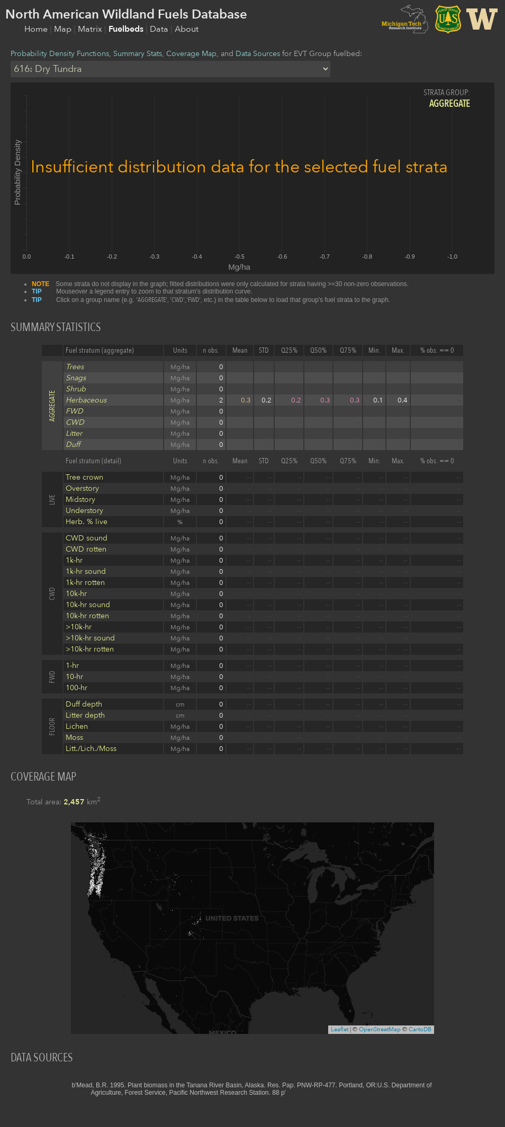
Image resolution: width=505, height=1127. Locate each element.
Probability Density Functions (60, 54)
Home (37, 29)
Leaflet (339, 1029)
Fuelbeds (127, 29)
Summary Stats (137, 54)
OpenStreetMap (380, 1029)
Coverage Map (191, 54)
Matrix (91, 29)
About (187, 29)
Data (160, 29)
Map (64, 29)
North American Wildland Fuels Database (126, 14)
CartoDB (420, 1029)
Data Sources (258, 54)
